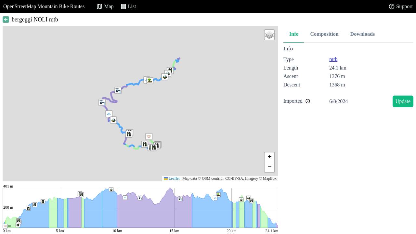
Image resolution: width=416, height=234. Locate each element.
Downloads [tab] (362, 34)
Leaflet (172, 178)
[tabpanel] (348, 77)
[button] (109, 114)
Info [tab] (293, 34)
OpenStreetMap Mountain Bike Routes (43, 6)
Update (403, 101)
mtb (333, 59)
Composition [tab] (324, 34)
